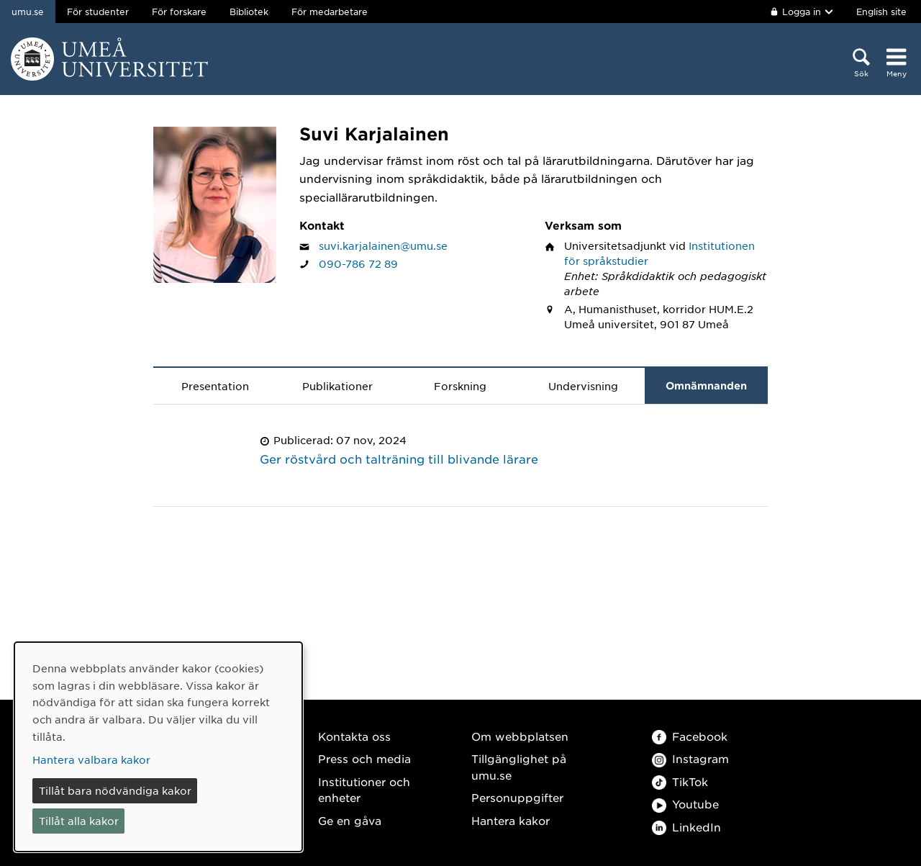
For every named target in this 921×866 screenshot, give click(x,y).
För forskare (179, 11)
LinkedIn (686, 827)
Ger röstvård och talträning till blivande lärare (399, 458)
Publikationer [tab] (337, 385)
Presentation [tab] (215, 385)
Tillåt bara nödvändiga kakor (115, 790)
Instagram (690, 758)
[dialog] (158, 747)
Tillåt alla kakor (79, 820)
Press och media (364, 758)
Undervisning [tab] (583, 385)
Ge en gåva (349, 820)
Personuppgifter (517, 797)
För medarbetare (329, 11)
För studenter (98, 11)
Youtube (685, 804)
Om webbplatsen (519, 736)
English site (881, 11)
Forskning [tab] (460, 385)
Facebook (689, 736)
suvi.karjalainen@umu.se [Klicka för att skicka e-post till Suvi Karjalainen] (383, 245)
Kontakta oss (354, 736)
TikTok (680, 781)
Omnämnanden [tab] (706, 385)
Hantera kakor (510, 820)
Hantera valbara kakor (91, 759)
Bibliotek (249, 11)
